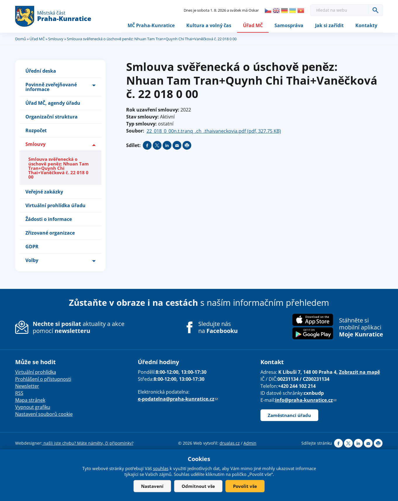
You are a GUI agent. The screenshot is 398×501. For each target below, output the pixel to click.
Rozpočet (36, 131)
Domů (20, 38)
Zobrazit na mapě (359, 372)
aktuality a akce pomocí (78, 327)
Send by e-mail (177, 145)
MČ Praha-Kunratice (151, 25)
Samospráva (288, 25)
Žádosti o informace (48, 219)
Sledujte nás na (218, 327)
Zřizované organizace (50, 233)
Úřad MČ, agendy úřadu (52, 103)
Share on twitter (157, 145)
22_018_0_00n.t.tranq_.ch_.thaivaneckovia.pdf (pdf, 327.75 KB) (214, 131)
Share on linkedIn (167, 145)
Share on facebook (147, 145)
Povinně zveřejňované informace (51, 87)
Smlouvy (55, 38)
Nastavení (152, 486)
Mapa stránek (30, 400)
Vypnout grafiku (32, 407)
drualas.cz (230, 443)
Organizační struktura (51, 117)
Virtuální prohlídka (35, 372)
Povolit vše (245, 486)
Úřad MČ (253, 25)
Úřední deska (40, 71)
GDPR (32, 247)
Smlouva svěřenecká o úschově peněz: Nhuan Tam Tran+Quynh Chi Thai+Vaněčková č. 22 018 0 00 (58, 168)
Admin (250, 443)
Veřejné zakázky (44, 192)
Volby (31, 260)
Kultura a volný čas (208, 25)
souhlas (160, 468)
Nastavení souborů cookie (44, 414)
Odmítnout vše (198, 486)
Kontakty (366, 25)
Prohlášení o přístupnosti (43, 379)
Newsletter (27, 386)
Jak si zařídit (329, 25)
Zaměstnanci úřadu (289, 415)
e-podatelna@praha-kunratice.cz (178, 399)
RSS (19, 393)
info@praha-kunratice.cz (305, 400)
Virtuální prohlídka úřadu (55, 206)
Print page (187, 145)
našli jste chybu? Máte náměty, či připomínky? (87, 443)
